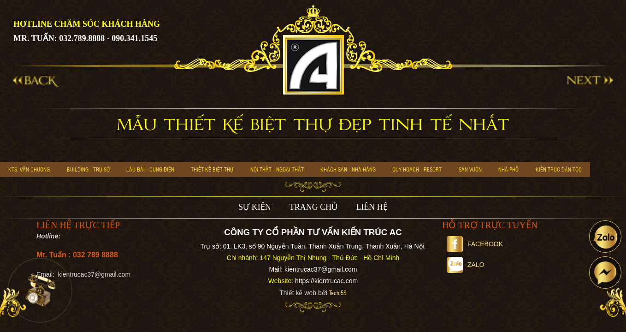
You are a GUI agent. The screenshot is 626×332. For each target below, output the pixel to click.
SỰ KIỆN (254, 207)
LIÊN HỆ (371, 207)
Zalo (465, 264)
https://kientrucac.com (326, 281)
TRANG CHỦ (313, 207)
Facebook (475, 244)
